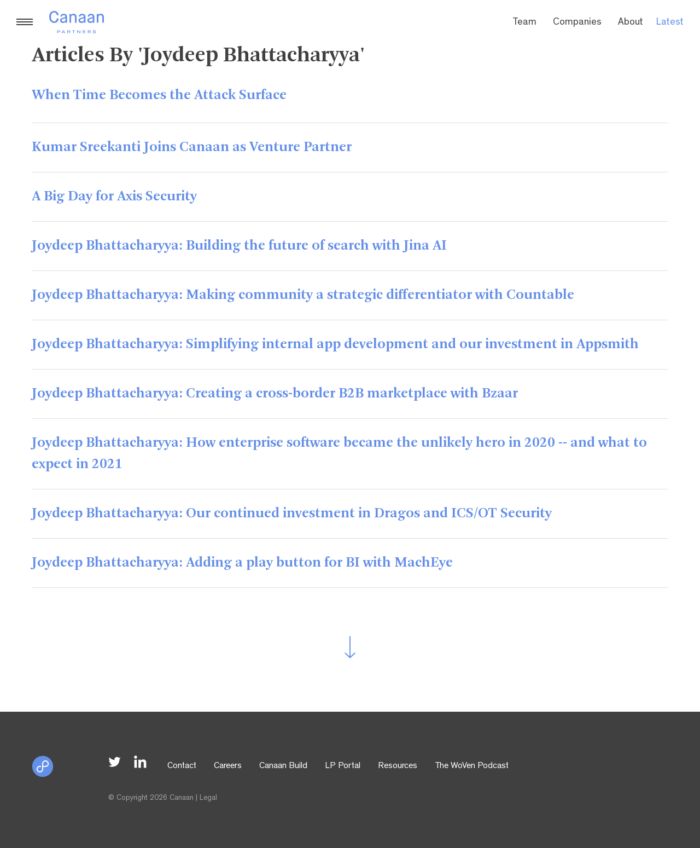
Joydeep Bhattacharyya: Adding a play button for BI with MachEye (242, 563)
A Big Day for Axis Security (114, 196)
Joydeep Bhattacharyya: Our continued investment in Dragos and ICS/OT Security (292, 513)
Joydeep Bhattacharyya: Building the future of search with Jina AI (239, 246)
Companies (577, 23)
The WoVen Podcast (472, 766)
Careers (228, 766)
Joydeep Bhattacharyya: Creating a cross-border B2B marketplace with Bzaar (275, 393)
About (630, 23)
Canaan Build (283, 766)
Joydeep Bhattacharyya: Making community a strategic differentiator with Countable (303, 295)
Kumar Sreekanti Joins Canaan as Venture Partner (192, 147)
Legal (208, 798)
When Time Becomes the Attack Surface (159, 95)
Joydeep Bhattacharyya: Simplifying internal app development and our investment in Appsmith (335, 344)
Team (524, 23)
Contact (181, 766)
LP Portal (342, 766)
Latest (670, 23)
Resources (397, 766)
